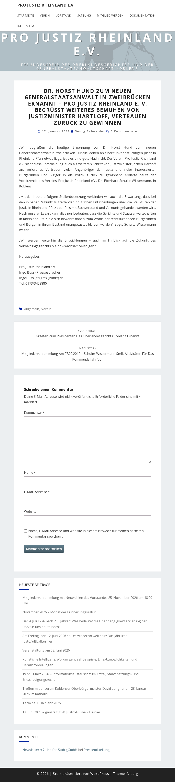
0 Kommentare (124, 131)
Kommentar (34, 412)
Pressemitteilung (97, 749)
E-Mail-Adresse (37, 492)
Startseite (25, 15)
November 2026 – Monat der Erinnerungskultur (59, 612)
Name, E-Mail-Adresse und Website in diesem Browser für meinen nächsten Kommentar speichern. (86, 534)
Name (30, 472)
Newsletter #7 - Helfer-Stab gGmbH (49, 749)
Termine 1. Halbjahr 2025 (41, 703)
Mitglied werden (110, 15)
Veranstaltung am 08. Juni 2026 (46, 650)
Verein (45, 15)
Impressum (25, 26)
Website (30, 511)
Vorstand (63, 15)
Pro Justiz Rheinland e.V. (45, 5)
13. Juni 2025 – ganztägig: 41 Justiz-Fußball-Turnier (61, 712)
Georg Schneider (90, 131)
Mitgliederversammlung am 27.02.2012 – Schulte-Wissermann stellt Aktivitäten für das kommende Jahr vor (87, 353)
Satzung (84, 15)
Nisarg (132, 773)
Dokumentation (142, 15)
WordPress (99, 773)
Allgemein (31, 309)
